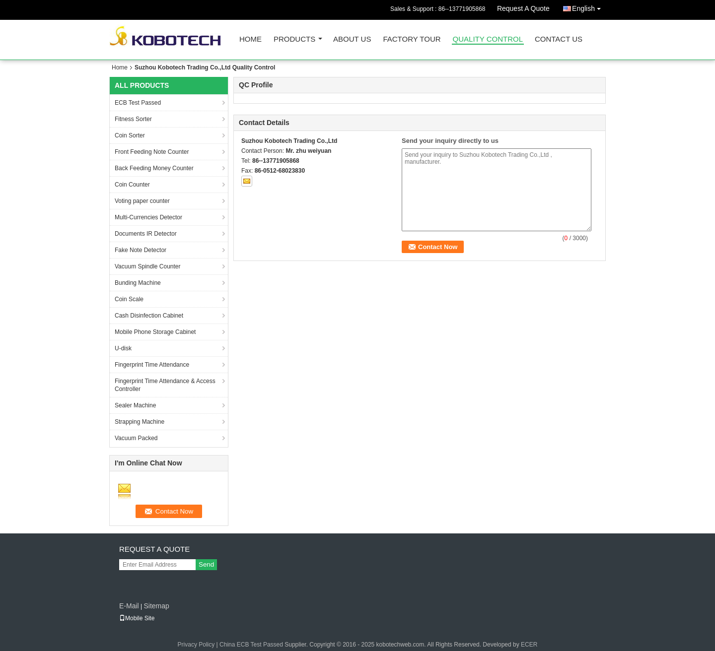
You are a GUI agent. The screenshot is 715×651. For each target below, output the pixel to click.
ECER (529, 644)
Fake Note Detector (140, 250)
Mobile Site (136, 618)
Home (250, 39)
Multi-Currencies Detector (148, 217)
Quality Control (488, 39)
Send (206, 564)
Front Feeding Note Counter (152, 151)
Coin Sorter (130, 135)
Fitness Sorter (133, 119)
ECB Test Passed (138, 102)
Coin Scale (129, 299)
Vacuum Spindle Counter (148, 266)
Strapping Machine (139, 421)
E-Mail (129, 606)
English (589, 6)
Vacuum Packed (136, 438)
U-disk (123, 348)
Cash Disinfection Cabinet (149, 315)
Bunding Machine (138, 282)
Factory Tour (411, 39)
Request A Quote (523, 8)
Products (294, 39)
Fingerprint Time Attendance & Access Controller (165, 385)
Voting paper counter (142, 200)
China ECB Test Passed (251, 644)
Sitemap (156, 606)
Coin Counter (132, 184)
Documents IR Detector (146, 233)
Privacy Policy (196, 644)
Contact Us (558, 39)
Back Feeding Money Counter (154, 168)
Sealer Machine (135, 405)
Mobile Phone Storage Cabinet (155, 331)
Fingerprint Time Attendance (152, 364)
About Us (352, 39)
